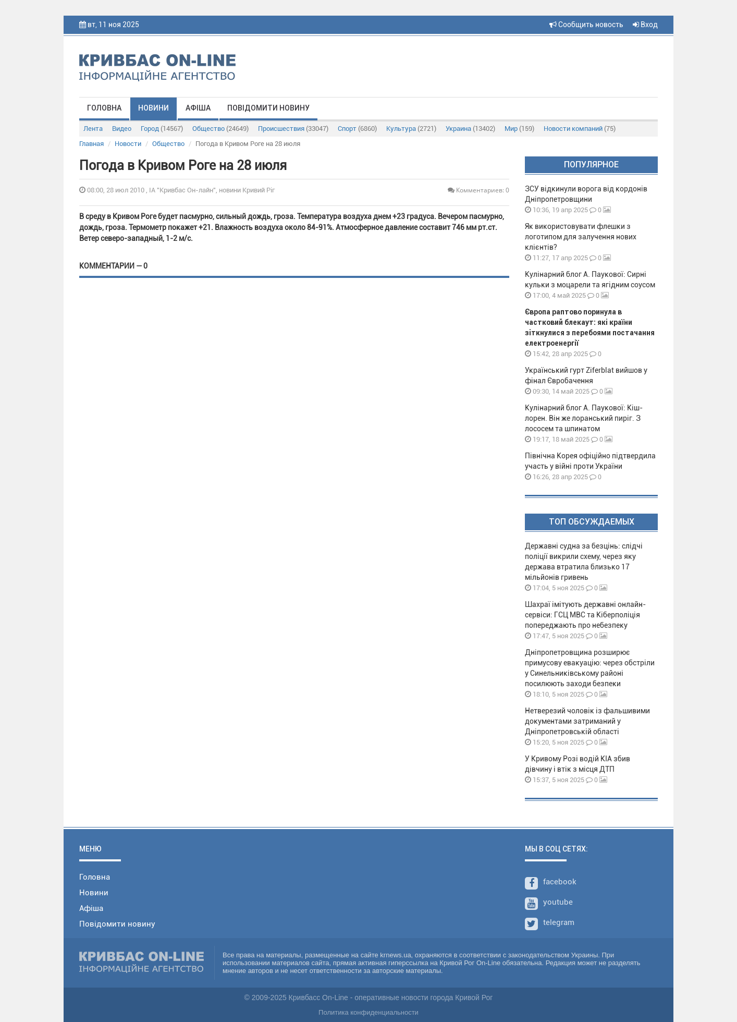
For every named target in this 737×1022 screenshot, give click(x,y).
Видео (121, 128)
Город (162, 128)
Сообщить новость (586, 24)
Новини (153, 108)
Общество (220, 128)
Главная (91, 144)
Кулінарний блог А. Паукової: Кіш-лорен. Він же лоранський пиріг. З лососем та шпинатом (584, 418)
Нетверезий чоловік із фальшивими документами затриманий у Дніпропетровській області (587, 721)
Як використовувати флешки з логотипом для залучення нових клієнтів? (580, 236)
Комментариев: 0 (478, 190)
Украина (470, 128)
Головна (104, 108)
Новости (128, 144)
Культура (411, 128)
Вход (645, 24)
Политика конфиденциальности (368, 1012)
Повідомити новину (268, 108)
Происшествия (293, 128)
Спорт (357, 128)
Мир (519, 128)
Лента (93, 128)
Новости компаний (580, 128)
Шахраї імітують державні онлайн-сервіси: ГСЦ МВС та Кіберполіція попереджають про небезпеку (585, 614)
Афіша (198, 108)
